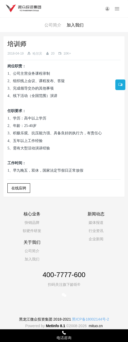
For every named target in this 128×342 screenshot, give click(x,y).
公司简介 (52, 25)
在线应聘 (18, 188)
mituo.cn (96, 326)
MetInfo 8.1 (55, 326)
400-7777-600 (64, 275)
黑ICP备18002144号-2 (90, 319)
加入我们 (75, 25)
